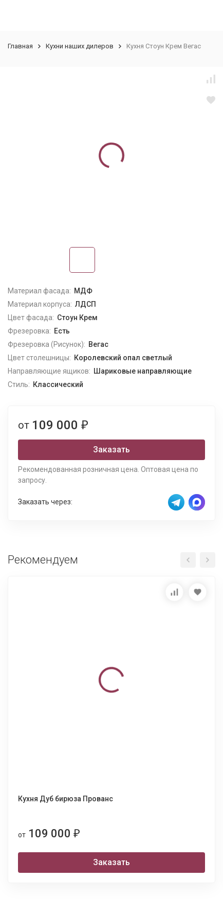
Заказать (111, 449)
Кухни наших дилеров (80, 46)
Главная (20, 46)
